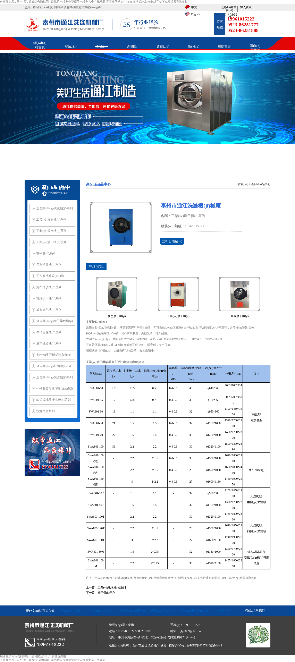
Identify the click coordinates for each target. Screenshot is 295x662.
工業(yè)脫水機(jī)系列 (112, 587)
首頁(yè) (243, 184)
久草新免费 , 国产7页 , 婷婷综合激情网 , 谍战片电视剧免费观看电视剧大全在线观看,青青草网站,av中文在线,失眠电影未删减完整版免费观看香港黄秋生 (95, 1)
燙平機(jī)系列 (106, 592)
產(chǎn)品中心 (260, 184)
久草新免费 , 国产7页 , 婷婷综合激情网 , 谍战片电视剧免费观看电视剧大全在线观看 (53, 660)
